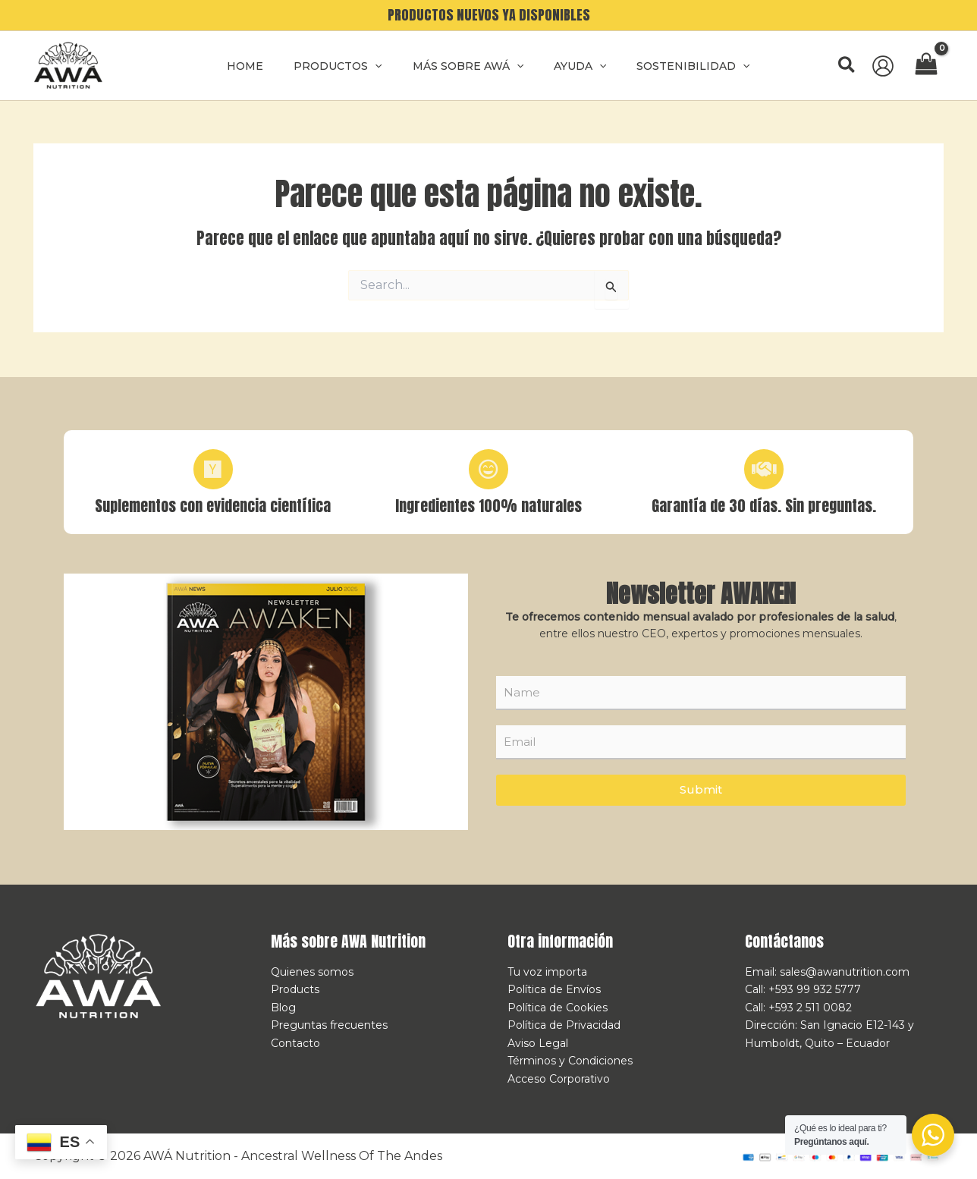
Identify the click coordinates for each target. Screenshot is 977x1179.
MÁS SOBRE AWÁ (468, 66)
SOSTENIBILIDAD (674, 66)
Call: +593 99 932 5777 (803, 994)
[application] (384, 66)
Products (295, 994)
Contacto (295, 1045)
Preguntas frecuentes (329, 1029)
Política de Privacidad (563, 1029)
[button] (847, 65)
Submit (701, 795)
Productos (347, 66)
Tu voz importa (547, 978)
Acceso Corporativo (558, 1079)
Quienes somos (312, 978)
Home (263, 66)
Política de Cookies (557, 1012)
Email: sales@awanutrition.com (827, 978)
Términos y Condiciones (570, 1063)
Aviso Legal (537, 1045)
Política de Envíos (554, 994)
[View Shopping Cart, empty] (926, 65)
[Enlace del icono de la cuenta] (883, 66)
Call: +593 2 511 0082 (798, 1012)
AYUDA (571, 66)
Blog (283, 1012)
